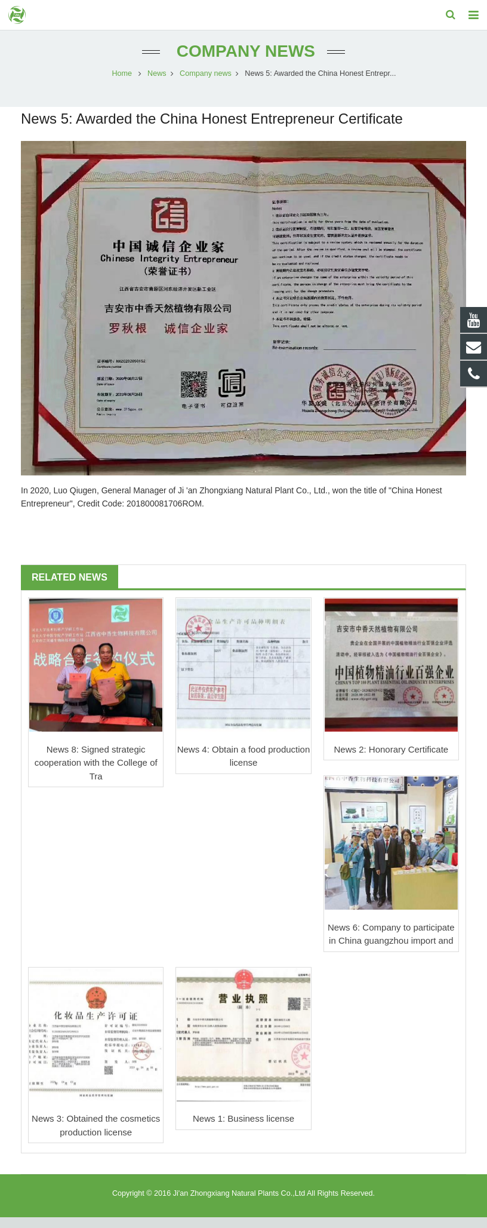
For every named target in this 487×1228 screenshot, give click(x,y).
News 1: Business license (243, 1129)
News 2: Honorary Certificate (391, 759)
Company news (243, 61)
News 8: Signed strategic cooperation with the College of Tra (96, 772)
